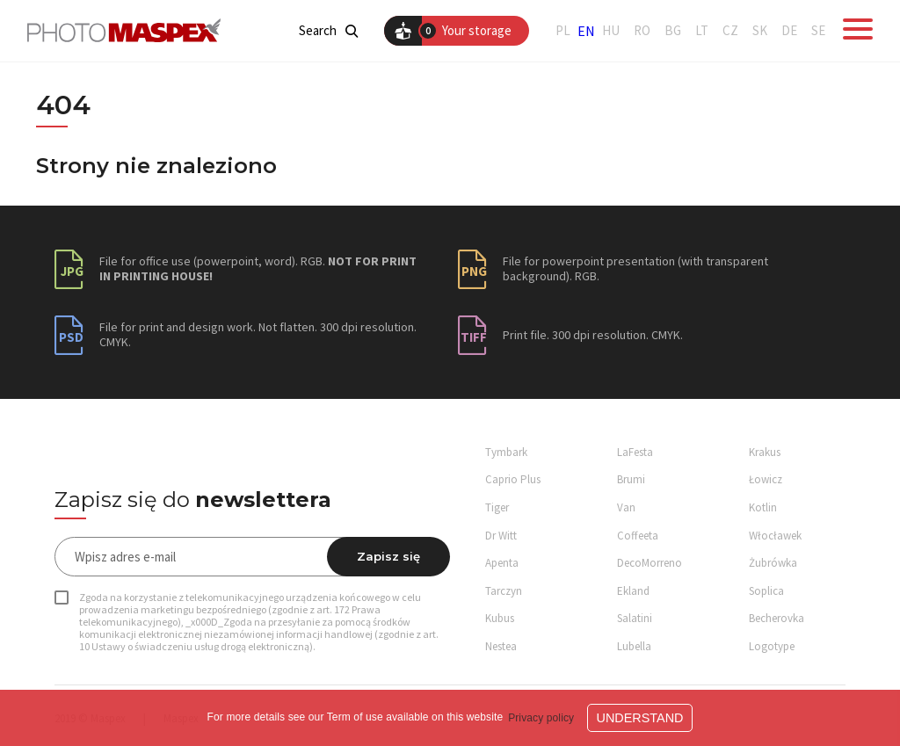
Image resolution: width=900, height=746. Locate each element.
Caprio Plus (513, 479)
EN (586, 31)
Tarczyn (503, 590)
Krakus (764, 452)
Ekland (633, 590)
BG (672, 31)
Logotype (772, 646)
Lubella (634, 646)
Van (626, 507)
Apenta (502, 562)
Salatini (634, 618)
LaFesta (635, 452)
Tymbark (506, 452)
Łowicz (765, 479)
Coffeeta (637, 535)
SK (759, 31)
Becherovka (776, 618)
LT (701, 31)
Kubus (499, 618)
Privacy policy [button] (541, 718)
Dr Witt (501, 535)
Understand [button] (640, 718)
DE (789, 31)
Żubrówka (773, 562)
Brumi (631, 479)
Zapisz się (388, 556)
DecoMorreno (649, 562)
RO (642, 31)
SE (818, 31)
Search (328, 31)
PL (562, 31)
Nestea (501, 646)
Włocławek (775, 535)
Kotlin (763, 507)
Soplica (766, 590)
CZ (730, 31)
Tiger (497, 507)
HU (611, 31)
